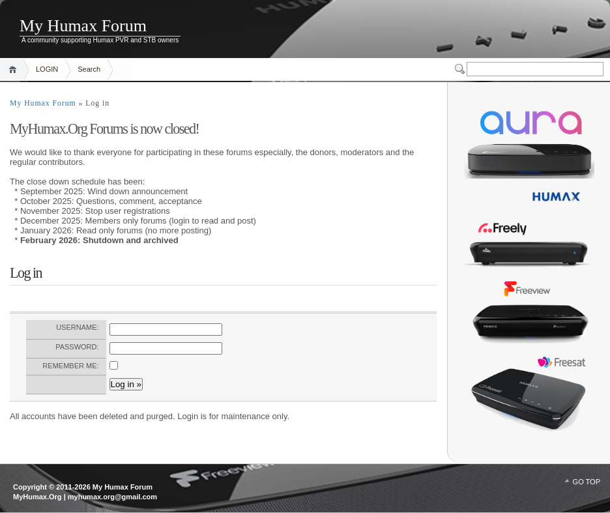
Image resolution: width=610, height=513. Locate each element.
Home (14, 69)
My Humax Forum (83, 25)
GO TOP (586, 482)
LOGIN (47, 69)
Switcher (461, 69)
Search (89, 69)
